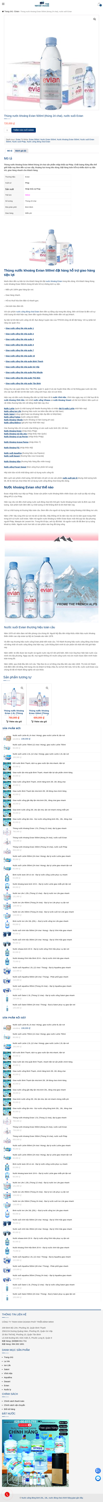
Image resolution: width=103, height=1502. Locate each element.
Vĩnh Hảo (8, 1373)
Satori (6, 1369)
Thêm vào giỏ (15, 722)
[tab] (9, 151)
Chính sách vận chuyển (14, 1405)
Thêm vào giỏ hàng (23, 130)
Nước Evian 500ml (48, 139)
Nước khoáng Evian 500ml (68, 139)
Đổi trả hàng (9, 1409)
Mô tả (9, 151)
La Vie (7, 1361)
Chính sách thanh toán (14, 1401)
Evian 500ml (34, 139)
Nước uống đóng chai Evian (38, 142)
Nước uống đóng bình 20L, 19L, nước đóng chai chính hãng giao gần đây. (52, 1498)
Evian (16, 11)
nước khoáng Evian (54, 281)
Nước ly (7, 1389)
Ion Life (7, 1365)
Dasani (7, 1381)
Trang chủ (8, 11)
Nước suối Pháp (19, 142)
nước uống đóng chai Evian (27, 312)
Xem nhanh (22, 688)
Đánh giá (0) (20, 151)
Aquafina (8, 1377)
